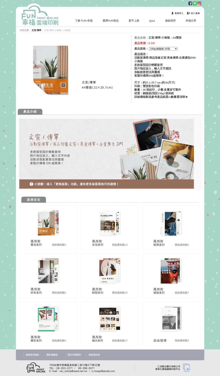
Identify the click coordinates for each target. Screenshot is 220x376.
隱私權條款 (52, 354)
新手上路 (134, 20)
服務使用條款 (32, 354)
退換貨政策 (94, 354)
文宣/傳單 (36, 30)
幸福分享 (191, 20)
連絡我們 (170, 20)
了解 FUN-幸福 (84, 20)
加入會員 (193, 13)
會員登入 (178, 13)
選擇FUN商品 (111, 20)
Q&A (152, 20)
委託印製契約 (74, 354)
